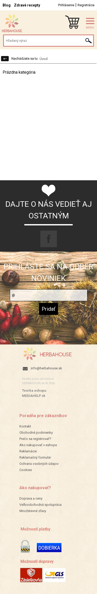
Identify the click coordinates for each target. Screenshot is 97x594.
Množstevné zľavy (32, 511)
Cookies (25, 470)
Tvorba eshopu (34, 390)
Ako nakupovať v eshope (38, 445)
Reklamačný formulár (35, 457)
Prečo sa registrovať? (35, 439)
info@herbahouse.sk (46, 368)
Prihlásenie (66, 5)
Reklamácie (28, 451)
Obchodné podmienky (36, 432)
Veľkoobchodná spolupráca (40, 505)
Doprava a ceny (30, 498)
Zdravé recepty (27, 5)
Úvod (44, 59)
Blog (7, 5)
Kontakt (25, 426)
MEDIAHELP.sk (33, 396)
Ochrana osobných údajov (38, 464)
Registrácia (86, 5)
